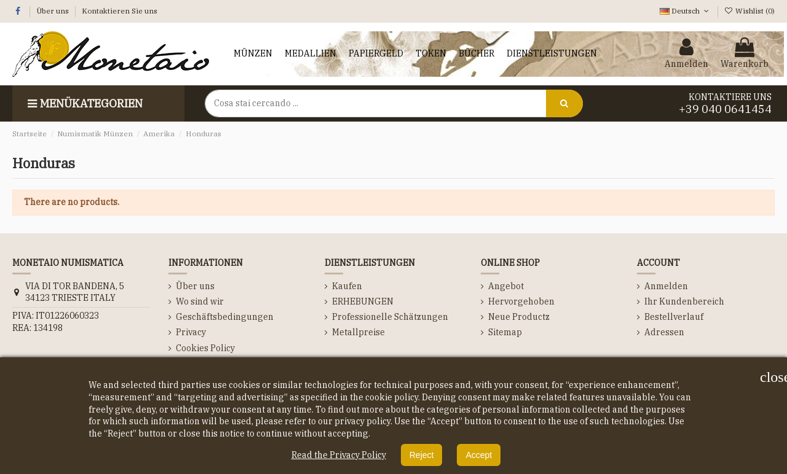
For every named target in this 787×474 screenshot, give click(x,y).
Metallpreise (358, 332)
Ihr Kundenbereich (684, 301)
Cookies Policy (205, 348)
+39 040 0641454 (725, 109)
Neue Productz (519, 316)
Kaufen (347, 286)
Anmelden (666, 286)
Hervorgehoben (521, 301)
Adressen (664, 332)
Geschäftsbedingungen (225, 316)
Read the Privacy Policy (338, 454)
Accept (478, 455)
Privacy (191, 332)
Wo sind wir (200, 301)
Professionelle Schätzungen (390, 316)
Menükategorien (84, 103)
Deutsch (685, 10)
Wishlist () (749, 10)
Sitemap (505, 332)
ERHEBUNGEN (363, 301)
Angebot (506, 286)
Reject (421, 455)
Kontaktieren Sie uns (119, 10)
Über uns (53, 10)
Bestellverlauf (673, 316)
